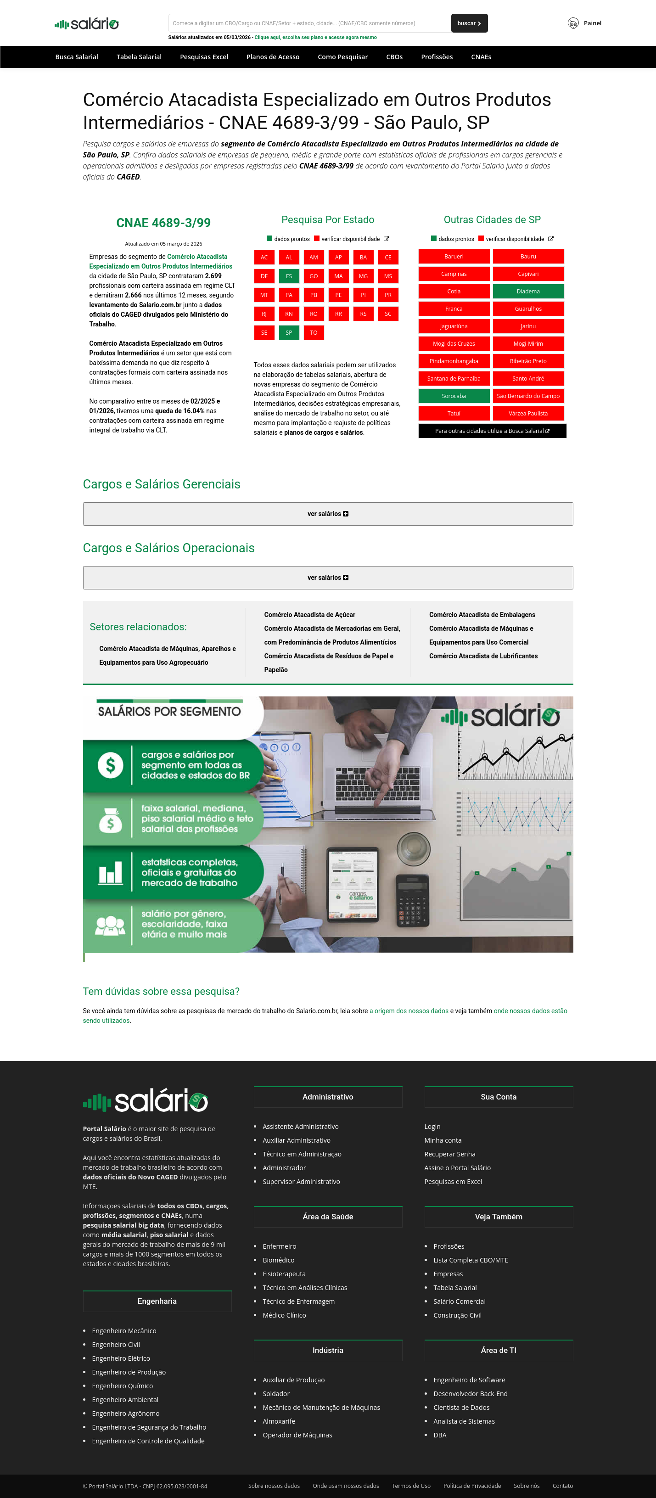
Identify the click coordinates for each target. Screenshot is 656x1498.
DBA (440, 1435)
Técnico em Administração (302, 1154)
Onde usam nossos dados (346, 1486)
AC (264, 257)
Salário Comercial (460, 1301)
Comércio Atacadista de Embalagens (482, 614)
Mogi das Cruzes (454, 344)
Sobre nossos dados (274, 1486)
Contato (563, 1486)
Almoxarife (279, 1421)
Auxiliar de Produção (294, 1379)
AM (313, 257)
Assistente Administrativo (301, 1126)
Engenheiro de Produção (129, 1372)
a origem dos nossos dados (409, 1011)
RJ (264, 314)
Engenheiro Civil (116, 1344)
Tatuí (454, 413)
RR (338, 314)
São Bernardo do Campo (528, 396)
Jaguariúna (454, 326)
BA (363, 257)
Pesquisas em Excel (453, 1181)
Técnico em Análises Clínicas (305, 1287)
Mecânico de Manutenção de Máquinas (322, 1407)
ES (289, 276)
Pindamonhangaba (454, 361)
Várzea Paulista (528, 413)
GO (313, 276)
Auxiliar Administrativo (297, 1140)
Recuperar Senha (450, 1154)
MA (338, 276)
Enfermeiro (280, 1246)
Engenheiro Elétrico (121, 1358)
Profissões (449, 1246)
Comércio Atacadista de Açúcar (309, 614)
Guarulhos (528, 309)
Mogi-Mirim (528, 344)
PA (289, 295)
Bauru (528, 256)
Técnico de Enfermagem (299, 1301)
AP (338, 257)
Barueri (453, 256)
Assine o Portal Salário (458, 1167)
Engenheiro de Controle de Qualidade (148, 1440)
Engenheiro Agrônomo (126, 1413)
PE (339, 295)
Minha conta (443, 1140)
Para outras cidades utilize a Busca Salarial (492, 431)
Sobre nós (527, 1486)
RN (288, 314)
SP (289, 333)
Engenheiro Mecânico (124, 1330)
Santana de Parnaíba (454, 378)
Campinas (453, 274)
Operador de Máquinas (297, 1435)
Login (433, 1126)
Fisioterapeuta (284, 1273)
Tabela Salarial (455, 1287)
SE (264, 333)
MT (264, 295)
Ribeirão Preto (528, 361)
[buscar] (469, 23)
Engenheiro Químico (122, 1385)
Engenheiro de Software (469, 1379)
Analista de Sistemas (464, 1421)
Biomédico (279, 1260)
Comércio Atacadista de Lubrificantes (483, 656)
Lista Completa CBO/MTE (471, 1260)
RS (363, 314)
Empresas (448, 1273)
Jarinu (528, 326)
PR (388, 295)
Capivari (528, 274)
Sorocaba (454, 396)
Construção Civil (458, 1315)
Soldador (276, 1393)
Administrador (284, 1167)
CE (388, 257)
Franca (454, 309)
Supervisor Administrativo (302, 1181)
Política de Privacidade (472, 1486)
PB (313, 295)
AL (289, 257)
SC (388, 314)
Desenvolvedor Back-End (471, 1393)
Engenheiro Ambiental (125, 1399)
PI (363, 295)
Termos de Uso (411, 1486)
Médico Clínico (284, 1315)
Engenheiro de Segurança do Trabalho (149, 1427)
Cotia (454, 291)
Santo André (528, 378)
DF (264, 276)
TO (314, 333)
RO (314, 314)
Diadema (528, 291)
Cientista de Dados (462, 1407)
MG (363, 276)
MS (388, 276)
